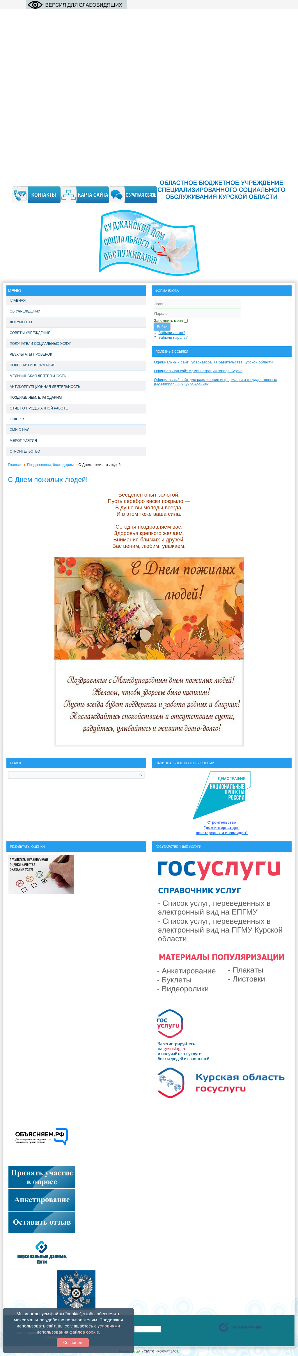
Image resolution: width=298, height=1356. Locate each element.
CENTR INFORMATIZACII (161, 1351)
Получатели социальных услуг (40, 344)
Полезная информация (32, 365)
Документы (21, 322)
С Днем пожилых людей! (48, 479)
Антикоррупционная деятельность (45, 387)
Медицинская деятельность (38, 376)
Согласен (72, 1342)
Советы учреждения (30, 333)
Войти (162, 326)
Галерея (18, 419)
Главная (18, 301)
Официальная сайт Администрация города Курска (198, 371)
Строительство (25, 451)
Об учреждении (25, 311)
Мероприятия (23, 441)
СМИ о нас (19, 430)
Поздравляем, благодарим (36, 398)
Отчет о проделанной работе (39, 408)
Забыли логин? (172, 333)
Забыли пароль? (173, 337)
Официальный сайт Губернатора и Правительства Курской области (213, 362)
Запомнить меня (168, 320)
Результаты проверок (31, 354)
